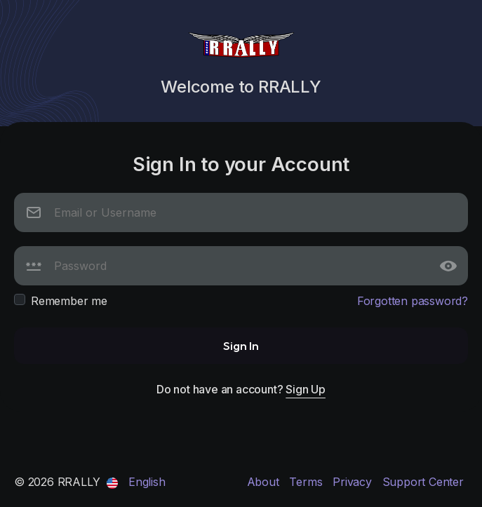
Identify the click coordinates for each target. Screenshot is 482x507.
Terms (307, 482)
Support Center (423, 482)
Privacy (354, 482)
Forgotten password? (412, 301)
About (265, 482)
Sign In (241, 345)
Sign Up (306, 389)
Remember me (69, 301)
